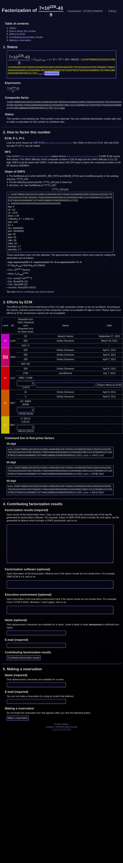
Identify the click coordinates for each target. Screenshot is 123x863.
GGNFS (15, 156)
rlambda (12, 287)
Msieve (62, 156)
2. (26, 132)
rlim (10, 278)
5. (22, 669)
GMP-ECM (38, 143)
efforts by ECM (95, 143)
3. (17, 302)
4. (32, 504)
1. (10, 47)
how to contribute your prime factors (35, 292)
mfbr (10, 284)
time (10, 270)
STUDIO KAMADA (93, 11)
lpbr (10, 281)
